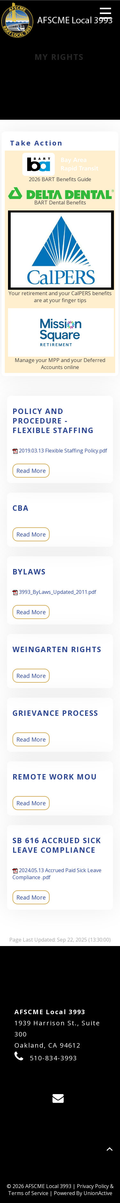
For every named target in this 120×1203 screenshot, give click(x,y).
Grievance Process (55, 713)
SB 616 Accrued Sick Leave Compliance (56, 845)
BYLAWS (29, 571)
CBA (20, 508)
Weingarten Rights (56, 649)
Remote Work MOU (54, 777)
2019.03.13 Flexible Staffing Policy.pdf (59, 450)
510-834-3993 (53, 1058)
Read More (31, 470)
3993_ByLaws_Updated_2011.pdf (54, 591)
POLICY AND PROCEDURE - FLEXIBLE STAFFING (53, 420)
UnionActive (98, 1193)
